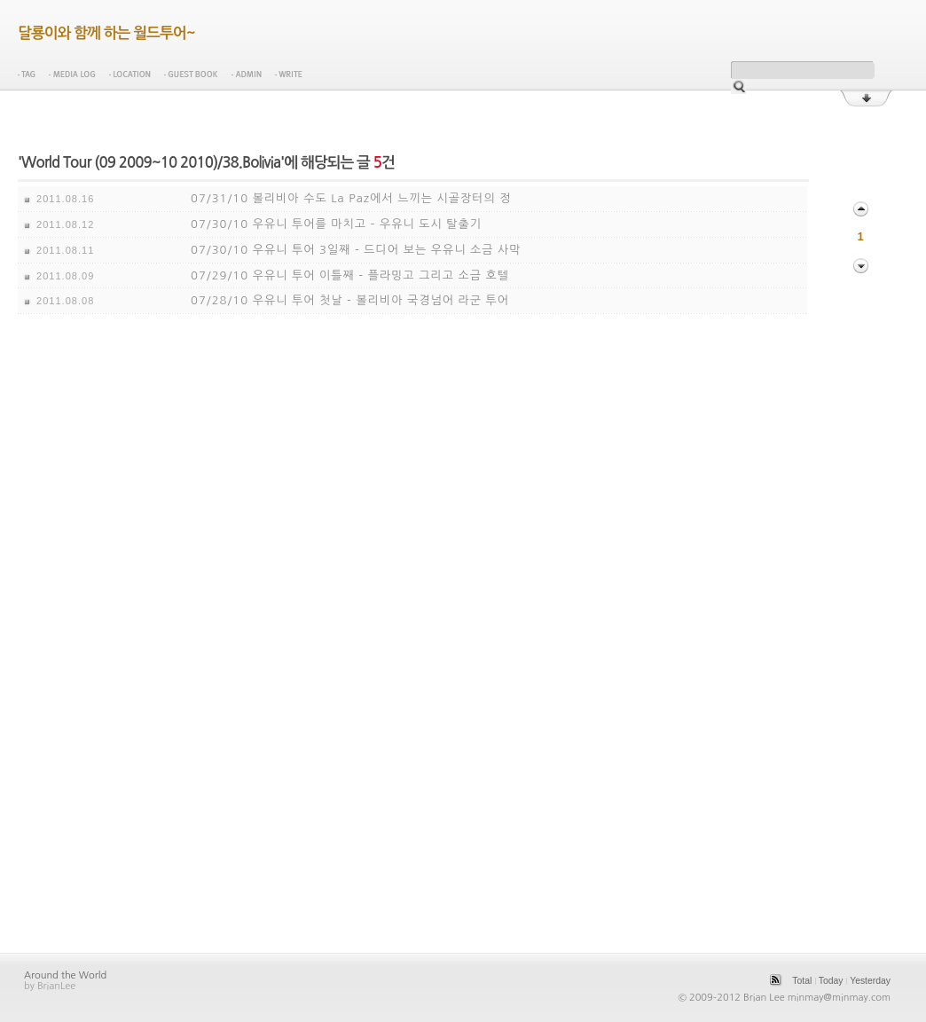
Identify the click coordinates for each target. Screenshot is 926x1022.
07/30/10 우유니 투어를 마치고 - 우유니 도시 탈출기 (336, 224)
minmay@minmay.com (839, 997)
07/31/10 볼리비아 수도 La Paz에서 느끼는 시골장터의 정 (351, 198)
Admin (247, 74)
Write (288, 74)
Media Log (72, 74)
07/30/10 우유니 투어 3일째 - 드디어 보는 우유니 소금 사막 (356, 250)
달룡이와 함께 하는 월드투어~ (106, 33)
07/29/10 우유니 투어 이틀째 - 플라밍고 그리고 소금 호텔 (350, 275)
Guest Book (191, 74)
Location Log (130, 74)
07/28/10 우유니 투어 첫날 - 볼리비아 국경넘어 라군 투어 (350, 300)
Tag (26, 74)
